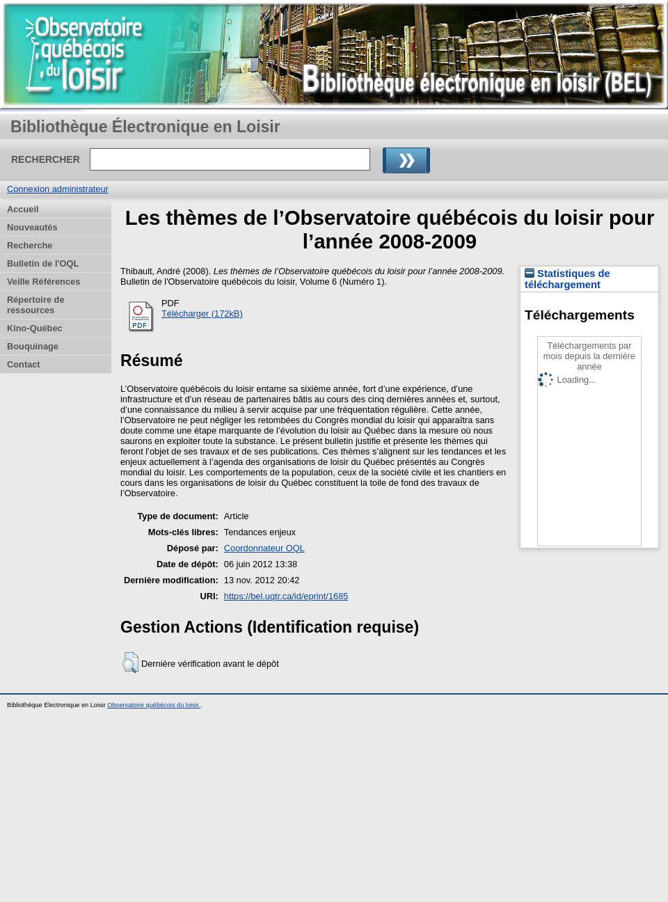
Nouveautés (32, 227)
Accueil (23, 209)
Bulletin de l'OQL (43, 263)
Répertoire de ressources (36, 304)
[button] (130, 662)
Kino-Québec (35, 328)
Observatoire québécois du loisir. (153, 705)
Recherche (29, 245)
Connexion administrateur (58, 189)
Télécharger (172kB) (202, 313)
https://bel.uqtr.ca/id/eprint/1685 (286, 596)
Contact (23, 364)
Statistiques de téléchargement (567, 279)
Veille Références (43, 281)
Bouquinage (32, 346)
